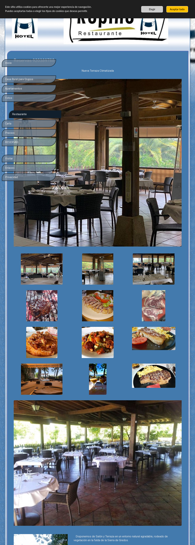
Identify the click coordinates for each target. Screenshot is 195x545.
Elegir (152, 9)
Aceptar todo (177, 9)
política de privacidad (31, 515)
